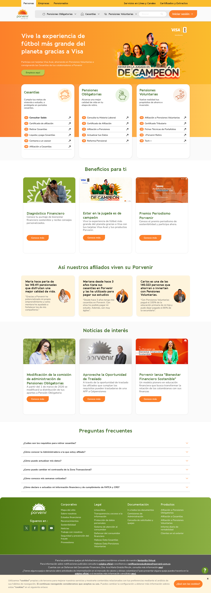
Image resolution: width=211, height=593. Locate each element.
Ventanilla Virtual (146, 560)
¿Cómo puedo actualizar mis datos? (42, 460)
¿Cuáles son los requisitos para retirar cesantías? (49, 443)
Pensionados (61, 3)
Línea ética (99, 510)
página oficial (106, 563)
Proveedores (67, 542)
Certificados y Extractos (174, 3)
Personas (28, 3)
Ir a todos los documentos (141, 510)
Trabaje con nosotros (71, 532)
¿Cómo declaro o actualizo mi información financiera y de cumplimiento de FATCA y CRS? (71, 487)
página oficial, (82, 573)
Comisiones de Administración (135, 515)
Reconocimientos (70, 521)
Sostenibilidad (68, 524)
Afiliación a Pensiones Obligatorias (172, 511)
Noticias (65, 528)
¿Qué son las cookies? (188, 583)
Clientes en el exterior (172, 533)
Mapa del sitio (68, 510)
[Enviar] (162, 14)
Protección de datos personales (104, 522)
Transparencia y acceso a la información (108, 515)
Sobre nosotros (68, 513)
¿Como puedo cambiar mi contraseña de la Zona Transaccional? (57, 469)
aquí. (133, 573)
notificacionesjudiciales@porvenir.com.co (149, 563)
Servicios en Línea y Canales (140, 3)
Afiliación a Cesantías (172, 516)
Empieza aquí (33, 72)
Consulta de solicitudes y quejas (140, 522)
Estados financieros (71, 517)
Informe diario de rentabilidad (169, 528)
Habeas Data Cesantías (106, 539)
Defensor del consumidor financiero (107, 535)
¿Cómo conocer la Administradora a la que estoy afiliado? (54, 452)
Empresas (43, 3)
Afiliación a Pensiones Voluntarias (172, 522)
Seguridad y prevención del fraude (75, 537)
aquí (160, 567)
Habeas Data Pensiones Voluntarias (106, 545)
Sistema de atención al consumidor (106, 528)
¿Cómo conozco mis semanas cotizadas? (44, 478)
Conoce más (37, 237)
